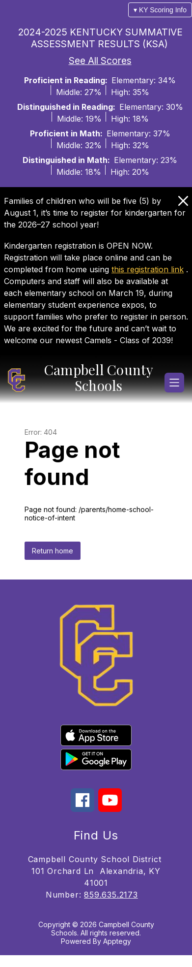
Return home (52, 551)
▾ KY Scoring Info (160, 10)
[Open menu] (174, 382)
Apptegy (117, 941)
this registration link (147, 269)
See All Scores (100, 60)
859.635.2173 (111, 895)
